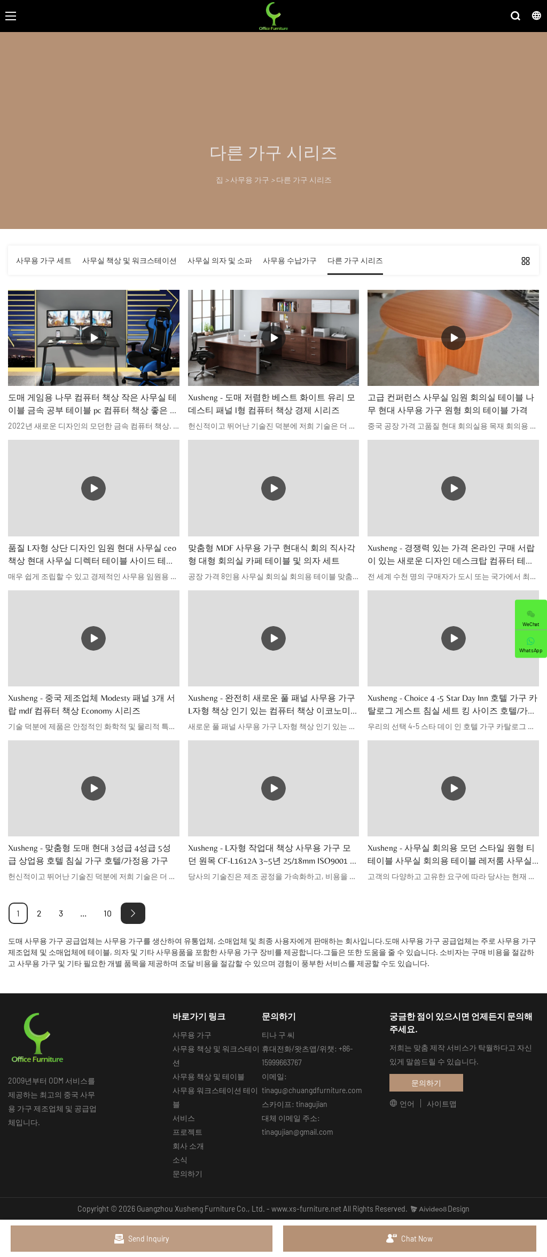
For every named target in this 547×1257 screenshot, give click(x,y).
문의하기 (187, 1173)
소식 (180, 1159)
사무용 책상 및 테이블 (209, 1076)
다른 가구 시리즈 (304, 179)
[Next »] (133, 913)
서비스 (184, 1117)
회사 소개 (188, 1145)
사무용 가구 (249, 179)
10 (108, 913)
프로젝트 (187, 1131)
